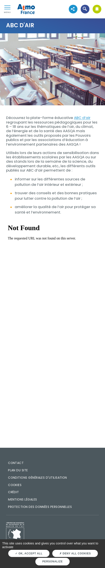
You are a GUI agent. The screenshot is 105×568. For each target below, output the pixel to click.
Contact (16, 463)
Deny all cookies (75, 553)
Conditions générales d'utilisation (37, 477)
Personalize (52, 561)
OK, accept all (28, 553)
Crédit (13, 492)
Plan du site (18, 470)
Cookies (14, 485)
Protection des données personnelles (40, 507)
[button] (85, 9)
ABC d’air (82, 118)
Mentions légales (22, 499)
